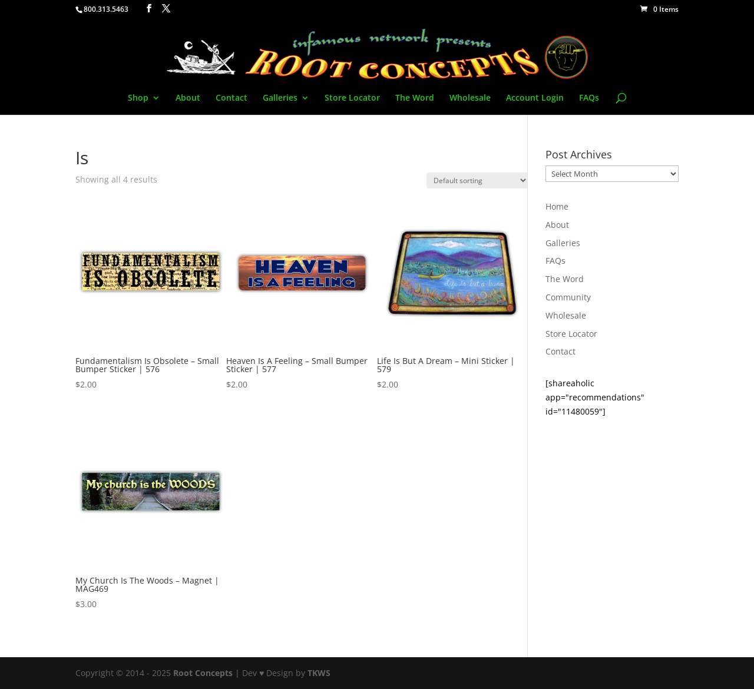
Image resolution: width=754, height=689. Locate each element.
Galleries (280, 98)
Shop (138, 98)
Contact (231, 98)
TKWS (318, 672)
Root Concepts (203, 672)
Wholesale (470, 98)
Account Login (535, 98)
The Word (414, 98)
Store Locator (352, 98)
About (188, 98)
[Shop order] (477, 180)
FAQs (589, 98)
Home (556, 206)
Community (568, 297)
